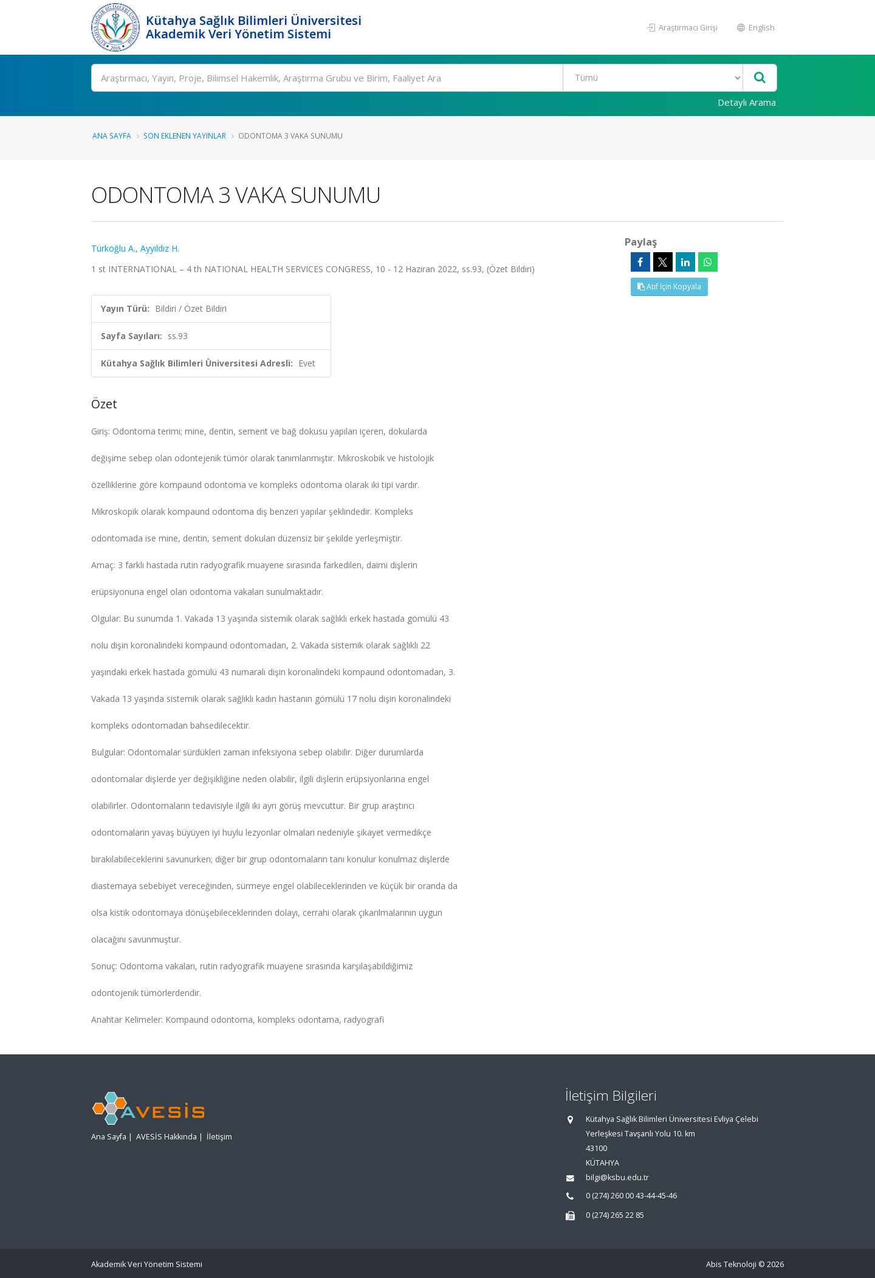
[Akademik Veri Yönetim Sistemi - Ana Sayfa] (117, 27)
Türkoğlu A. (113, 248)
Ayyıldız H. (159, 248)
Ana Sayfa (111, 135)
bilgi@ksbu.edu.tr (617, 1177)
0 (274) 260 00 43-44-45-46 (631, 1195)
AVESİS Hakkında (166, 1137)
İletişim (219, 1137)
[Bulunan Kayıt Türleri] (653, 78)
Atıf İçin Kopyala (669, 286)
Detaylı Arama (747, 102)
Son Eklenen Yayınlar (184, 135)
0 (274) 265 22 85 (615, 1215)
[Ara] (434, 78)
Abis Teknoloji (731, 1264)
